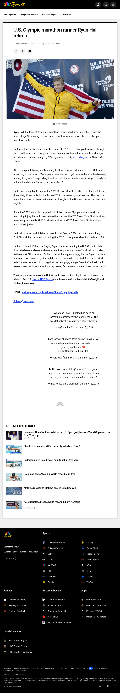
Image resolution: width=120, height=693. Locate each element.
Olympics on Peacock (29, 14)
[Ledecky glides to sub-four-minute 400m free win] (14, 463)
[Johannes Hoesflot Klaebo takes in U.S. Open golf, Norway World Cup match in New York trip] (14, 435)
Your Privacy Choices (102, 668)
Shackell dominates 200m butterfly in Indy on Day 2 (52, 446)
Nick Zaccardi (21, 43)
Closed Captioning (27, 668)
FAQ (37, 668)
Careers (16, 668)
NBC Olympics (10, 14)
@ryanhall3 (80, 369)
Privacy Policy (81, 668)
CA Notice (7, 671)
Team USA (66, 14)
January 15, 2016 (83, 327)
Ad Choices (69, 668)
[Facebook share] (15, 51)
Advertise (7, 668)
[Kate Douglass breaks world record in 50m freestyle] (14, 505)
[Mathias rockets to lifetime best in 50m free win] (14, 491)
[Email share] (29, 51)
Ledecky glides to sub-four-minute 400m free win (51, 460)
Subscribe (10, 558)
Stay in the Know (11, 547)
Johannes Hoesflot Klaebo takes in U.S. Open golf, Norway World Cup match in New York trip (67, 434)
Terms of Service (19, 671)
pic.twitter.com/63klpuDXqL (73, 351)
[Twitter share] (22, 51)
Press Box (60, 668)
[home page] (14, 5)
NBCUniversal (19, 675)
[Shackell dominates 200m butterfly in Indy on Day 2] (14, 449)
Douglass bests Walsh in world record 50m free (49, 474)
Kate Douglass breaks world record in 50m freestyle (52, 502)
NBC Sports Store (47, 668)
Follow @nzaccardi (23, 301)
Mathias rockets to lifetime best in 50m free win (50, 488)
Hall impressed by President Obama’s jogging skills (50, 292)
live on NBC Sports (42, 279)
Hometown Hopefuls (50, 14)
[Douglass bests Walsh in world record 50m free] (14, 477)
